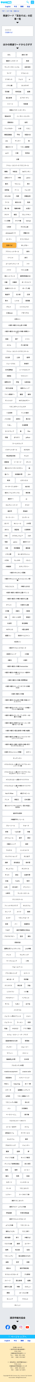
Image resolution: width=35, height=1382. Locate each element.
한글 (28, 6)
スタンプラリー (24, 566)
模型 (15, 214)
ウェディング (24, 955)
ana (6, 141)
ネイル (7, 1004)
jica (29, 474)
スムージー (25, 1047)
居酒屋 (27, 300)
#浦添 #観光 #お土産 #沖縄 (17, 325)
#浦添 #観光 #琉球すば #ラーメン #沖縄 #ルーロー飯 (17, 724)
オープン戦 (26, 288)
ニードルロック (24, 370)
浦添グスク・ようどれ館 (17, 1207)
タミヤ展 (18, 221)
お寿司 (8, 893)
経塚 (28, 357)
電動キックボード (12, 61)
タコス (7, 875)
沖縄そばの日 (25, 586)
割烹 (28, 881)
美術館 (28, 493)
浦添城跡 (8, 1237)
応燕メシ (18, 319)
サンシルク (9, 400)
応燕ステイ (8, 178)
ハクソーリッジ (24, 1077)
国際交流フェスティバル (12, 948)
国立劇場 (9, 98)
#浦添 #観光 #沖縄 (17, 694)
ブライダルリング (11, 973)
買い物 (7, 208)
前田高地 (9, 1077)
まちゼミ (17, 437)
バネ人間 (8, 554)
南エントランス (9, 276)
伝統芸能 (27, 382)
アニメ (7, 799)
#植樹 (28, 611)
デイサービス (25, 1133)
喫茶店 (27, 153)
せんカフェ (27, 905)
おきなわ (27, 449)
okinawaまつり (11, 233)
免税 (28, 202)
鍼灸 (29, 936)
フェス (20, 79)
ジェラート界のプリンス (12, 1016)
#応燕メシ (17, 642)
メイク (19, 911)
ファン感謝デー (9, 394)
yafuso (28, 437)
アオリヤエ (25, 313)
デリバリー (27, 887)
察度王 (16, 799)
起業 (18, 1151)
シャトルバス (24, 307)
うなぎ (7, 930)
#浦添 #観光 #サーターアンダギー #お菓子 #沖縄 (17, 716)
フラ (27, 264)
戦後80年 (8, 116)
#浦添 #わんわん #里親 (17, 572)
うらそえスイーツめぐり (17, 1121)
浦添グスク (26, 542)
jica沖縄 (28, 948)
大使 (19, 128)
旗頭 (18, 1243)
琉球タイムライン (24, 635)
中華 (16, 153)
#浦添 (25, 660)
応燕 (28, 294)
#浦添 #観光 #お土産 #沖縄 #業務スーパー (17, 332)
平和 (18, 134)
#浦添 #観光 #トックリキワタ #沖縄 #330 (17, 687)
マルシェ (18, 184)
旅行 (26, 257)
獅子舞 (27, 1114)
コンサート (25, 517)
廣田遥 (28, 548)
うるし (9, 425)
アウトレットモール (12, 251)
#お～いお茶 (16, 617)
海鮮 (6, 862)
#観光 (18, 611)
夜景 (29, 1022)
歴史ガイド (9, 147)
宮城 (27, 1176)
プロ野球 (27, 1274)
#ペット (9, 605)
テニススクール (17, 899)
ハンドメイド (24, 850)
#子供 (7, 560)
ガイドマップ (9, 431)
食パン (7, 474)
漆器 (6, 437)
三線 (6, 548)
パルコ (28, 560)
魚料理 (28, 862)
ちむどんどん (9, 586)
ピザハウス (24, 480)
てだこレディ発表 (11, 1102)
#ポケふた (9, 629)
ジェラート (8, 1022)
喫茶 (8, 480)
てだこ (28, 128)
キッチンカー (17, 758)
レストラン (10, 991)
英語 (6, 339)
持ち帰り (15, 887)
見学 (17, 1262)
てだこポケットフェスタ (17, 406)
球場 (6, 832)
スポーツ (9, 1182)
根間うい (8, 635)
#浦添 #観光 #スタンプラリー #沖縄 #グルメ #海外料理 (17, 708)
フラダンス (8, 79)
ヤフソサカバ (24, 239)
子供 (5, 536)
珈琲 (16, 1170)
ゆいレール (17, 523)
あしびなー (25, 245)
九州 (29, 536)
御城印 (26, 363)
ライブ (9, 73)
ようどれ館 (9, 1225)
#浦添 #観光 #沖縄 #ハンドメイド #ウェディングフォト (17, 737)
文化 (8, 55)
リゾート (10, 104)
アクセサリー (10, 998)
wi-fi (6, 153)
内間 (17, 196)
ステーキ (8, 1090)
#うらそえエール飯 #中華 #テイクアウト (18, 786)
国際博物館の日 (25, 276)
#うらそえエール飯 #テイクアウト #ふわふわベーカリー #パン (18, 773)
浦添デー (11, 499)
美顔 (28, 911)
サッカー (18, 141)
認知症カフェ (9, 1133)
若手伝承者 (9, 388)
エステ (8, 918)
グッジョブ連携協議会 (11, 1164)
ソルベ (28, 1016)
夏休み (8, 1268)
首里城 (7, 190)
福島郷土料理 (10, 1059)
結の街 (27, 486)
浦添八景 (25, 55)
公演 (18, 357)
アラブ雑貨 (27, 1028)
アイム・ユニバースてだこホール (17, 351)
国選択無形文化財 (12, 1041)
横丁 (16, 339)
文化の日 (8, 196)
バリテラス (17, 1010)
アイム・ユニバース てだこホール (17, 165)
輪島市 (7, 294)
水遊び (28, 208)
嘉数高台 (10, 122)
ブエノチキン (26, 214)
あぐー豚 (28, 1084)
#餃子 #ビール (25, 793)
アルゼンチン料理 (18, 1065)
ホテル (9, 345)
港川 (28, 184)
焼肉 (27, 251)
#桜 (6, 617)
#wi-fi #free (9, 793)
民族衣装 (18, 942)
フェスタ (27, 190)
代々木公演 (24, 227)
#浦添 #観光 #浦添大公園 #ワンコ (17, 592)
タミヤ (6, 214)
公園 (17, 159)
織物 (29, 394)
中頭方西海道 (24, 1213)
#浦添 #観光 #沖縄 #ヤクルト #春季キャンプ (17, 673)
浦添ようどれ (10, 1231)
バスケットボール (11, 449)
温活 (21, 936)
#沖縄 (7, 611)
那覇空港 (27, 196)
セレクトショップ (11, 856)
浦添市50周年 (17, 813)
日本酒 (26, 1059)
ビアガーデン (24, 98)
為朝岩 (9, 376)
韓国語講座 (8, 134)
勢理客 (27, 1041)
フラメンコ (24, 73)
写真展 (7, 91)
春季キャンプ (24, 388)
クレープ (8, 911)
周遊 (27, 61)
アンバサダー (8, 128)
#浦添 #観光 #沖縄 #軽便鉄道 (17, 680)
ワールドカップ (17, 443)
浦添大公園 (8, 1287)
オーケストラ (26, 282)
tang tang (17, 1084)
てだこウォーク (24, 918)
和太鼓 (17, 1250)
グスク (27, 505)
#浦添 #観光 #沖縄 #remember (17, 666)
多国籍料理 (18, 474)
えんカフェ (11, 1139)
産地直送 (17, 862)
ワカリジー (24, 376)
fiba (29, 431)
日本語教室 (9, 370)
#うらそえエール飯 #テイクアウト (17, 779)
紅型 (28, 1250)
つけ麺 (26, 991)
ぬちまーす (10, 979)
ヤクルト (25, 1299)
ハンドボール (24, 1182)
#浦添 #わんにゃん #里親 (12, 752)
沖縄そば (27, 1237)
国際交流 (8, 382)
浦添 (26, 1139)
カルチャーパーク (12, 505)
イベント (10, 257)
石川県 (18, 294)
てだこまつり (24, 1188)
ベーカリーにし (11, 1114)
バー (16, 924)
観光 (6, 184)
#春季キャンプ (11, 654)
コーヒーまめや (11, 1127)
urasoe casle (26, 1071)
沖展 (5, 282)
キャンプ (10, 1299)
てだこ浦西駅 (24, 147)
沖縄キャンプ (11, 844)
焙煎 (6, 1170)
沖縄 (19, 178)
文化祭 (7, 357)
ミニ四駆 (7, 221)
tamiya (28, 221)
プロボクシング (10, 1145)
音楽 (6, 924)
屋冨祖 (16, 529)
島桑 (7, 1262)
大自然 (9, 623)
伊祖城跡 (9, 1213)
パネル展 (9, 85)
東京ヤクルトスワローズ (17, 1219)
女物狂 (8, 1096)
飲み (6, 300)
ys (26, 499)
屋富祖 (6, 462)
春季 (26, 844)
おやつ (28, 752)
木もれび (15, 1028)
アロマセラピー (9, 936)
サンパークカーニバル (11, 67)
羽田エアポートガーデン (17, 110)
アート (17, 190)
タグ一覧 (9, 11)
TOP (3, 11)
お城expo (9, 313)
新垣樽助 (25, 623)
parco (28, 178)
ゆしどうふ (9, 868)
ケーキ (8, 1188)
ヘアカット (25, 998)
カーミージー (10, 517)
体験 (27, 1262)
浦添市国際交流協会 (23, 930)
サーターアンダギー (11, 486)
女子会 (28, 1004)
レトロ (17, 300)
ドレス (8, 955)
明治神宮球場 (10, 456)
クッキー (9, 1047)
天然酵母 (25, 1108)
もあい (17, 1004)
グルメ (8, 307)
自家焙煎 (28, 67)
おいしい (18, 1305)
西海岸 (25, 511)
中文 (15, 6)
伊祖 (17, 382)
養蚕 (21, 394)
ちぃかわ (17, 560)
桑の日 (28, 419)
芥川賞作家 (24, 345)
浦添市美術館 (24, 1268)
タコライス (25, 868)
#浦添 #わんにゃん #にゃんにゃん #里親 (17, 579)
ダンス (28, 462)
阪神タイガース (10, 288)
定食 (6, 881)
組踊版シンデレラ (24, 1090)
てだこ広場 (24, 270)
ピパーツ (27, 973)
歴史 (28, 838)
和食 (5, 1028)
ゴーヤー (9, 239)
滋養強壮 (27, 924)
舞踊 (5, 171)
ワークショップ (11, 961)
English (8, 6)
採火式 (27, 1102)
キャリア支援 (9, 1157)
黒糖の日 (26, 233)
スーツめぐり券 (24, 1194)
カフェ (27, 1127)
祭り (17, 1237)
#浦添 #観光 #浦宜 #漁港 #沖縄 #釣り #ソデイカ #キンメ (17, 745)
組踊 (28, 91)
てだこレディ (8, 1256)
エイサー (28, 1243)
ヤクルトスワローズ (11, 1274)
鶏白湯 (19, 985)
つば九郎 (18, 832)
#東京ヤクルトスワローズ (17, 648)
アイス (7, 202)
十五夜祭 (9, 413)
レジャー (8, 1194)
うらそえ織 (8, 1243)
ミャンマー (26, 1145)
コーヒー (27, 1170)
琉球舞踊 (17, 548)
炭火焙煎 (28, 1164)
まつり (6, 523)
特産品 (15, 171)
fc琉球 (9, 227)
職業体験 (17, 208)
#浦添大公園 (24, 605)
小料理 (28, 523)
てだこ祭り (25, 1231)
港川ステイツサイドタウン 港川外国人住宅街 (17, 806)
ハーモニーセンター (23, 116)
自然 (26, 122)
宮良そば (16, 11)
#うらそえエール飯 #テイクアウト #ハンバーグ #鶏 (18, 765)
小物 (27, 961)
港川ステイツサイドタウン (14, 468)
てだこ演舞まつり (23, 1096)
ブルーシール (10, 825)
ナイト (27, 339)
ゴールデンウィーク (12, 264)
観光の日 (18, 202)
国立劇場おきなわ (25, 1256)
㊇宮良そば (8, 32)
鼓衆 (6, 1250)
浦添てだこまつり (18, 1200)
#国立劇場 (25, 629)
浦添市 (9, 511)
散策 (8, 1293)
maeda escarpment (11, 1071)
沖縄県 (14, 282)
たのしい (28, 1287)
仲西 (17, 1176)
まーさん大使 (23, 1293)
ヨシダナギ (25, 85)
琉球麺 (26, 979)
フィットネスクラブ (11, 905)
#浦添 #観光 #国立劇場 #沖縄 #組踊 (18, 730)
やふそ (26, 456)
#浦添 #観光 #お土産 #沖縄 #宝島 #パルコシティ (17, 701)
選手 (20, 838)
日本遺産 (27, 799)
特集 (18, 1287)
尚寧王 (18, 419)
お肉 (5, 887)
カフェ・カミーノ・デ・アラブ (17, 1034)
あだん (7, 529)
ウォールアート (17, 967)
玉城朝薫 (25, 425)
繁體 (21, 6)
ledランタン (26, 171)
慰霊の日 (28, 134)
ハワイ (9, 270)
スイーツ (8, 1280)
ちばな (17, 881)
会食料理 (27, 875)
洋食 (28, 985)
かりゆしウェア (17, 536)
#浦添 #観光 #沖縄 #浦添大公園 (17, 599)
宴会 (16, 875)
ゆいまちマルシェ (24, 554)
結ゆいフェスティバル (12, 493)
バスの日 (8, 419)
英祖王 (28, 617)
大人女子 (27, 856)
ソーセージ (17, 462)
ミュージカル (10, 363)
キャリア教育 (25, 1157)
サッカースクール (23, 893)
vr (29, 79)
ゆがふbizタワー (24, 400)
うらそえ (9, 850)
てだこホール (24, 1225)
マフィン (10, 1053)
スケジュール (9, 838)
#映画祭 (8, 566)
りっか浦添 (25, 413)
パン (9, 1108)
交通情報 (27, 529)
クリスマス (8, 985)
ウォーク (26, 825)
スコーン (25, 1053)
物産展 (25, 104)
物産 (6, 542)
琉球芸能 (18, 91)
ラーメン (20, 1022)
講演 (7, 1151)
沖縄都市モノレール (17, 819)
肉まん (6, 1084)
